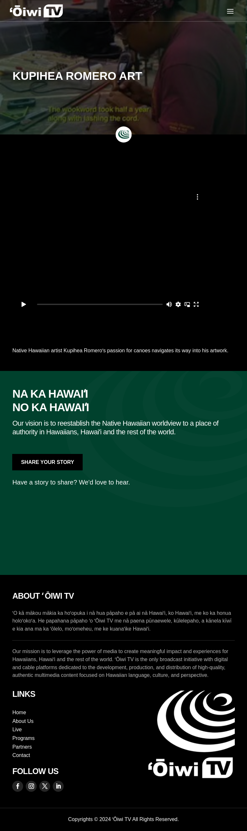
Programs (23, 738)
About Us (22, 721)
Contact (21, 755)
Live (17, 729)
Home (19, 712)
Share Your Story (47, 462)
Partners (22, 747)
